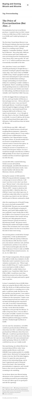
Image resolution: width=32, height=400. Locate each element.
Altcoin (8, 389)
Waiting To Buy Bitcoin (15, 392)
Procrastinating (17, 391)
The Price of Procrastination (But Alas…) (14, 23)
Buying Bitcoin (24, 389)
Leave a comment (8, 394)
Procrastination (25, 391)
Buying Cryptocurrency (7, 391)
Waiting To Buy (5, 392)
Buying (17, 388)
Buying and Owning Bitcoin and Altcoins (11, 5)
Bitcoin (12, 389)
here (19, 317)
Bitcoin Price (17, 389)
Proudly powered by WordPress (10, 398)
